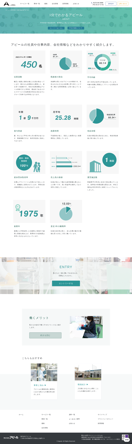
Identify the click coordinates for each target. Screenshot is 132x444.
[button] (127, 440)
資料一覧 (72, 414)
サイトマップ (102, 414)
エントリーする (66, 283)
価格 (45, 3)
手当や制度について (75, 28)
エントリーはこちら (56, 28)
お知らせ (76, 3)
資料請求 (111, 3)
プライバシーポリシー (105, 419)
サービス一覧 (24, 3)
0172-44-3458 (98, 3)
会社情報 (55, 3)
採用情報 (65, 3)
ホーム (7, 10)
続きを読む (45, 335)
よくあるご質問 (74, 419)
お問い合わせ (123, 3)
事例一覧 (37, 3)
